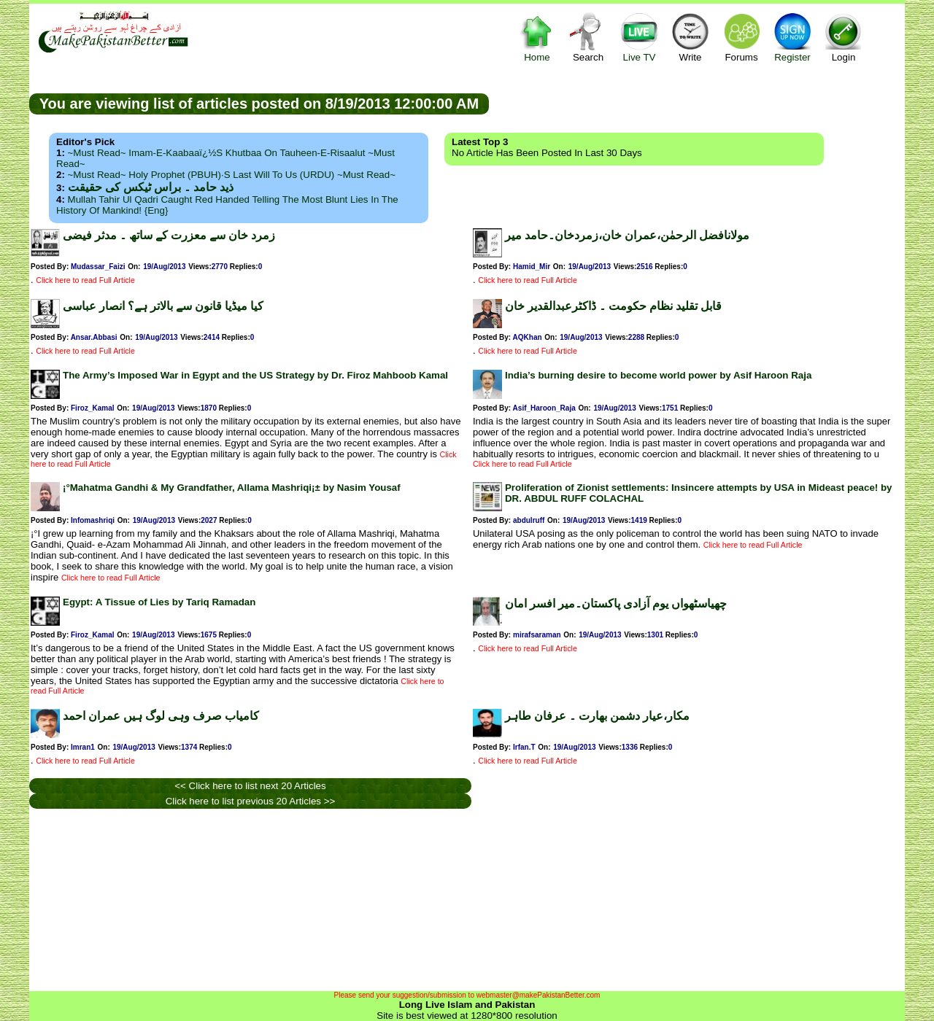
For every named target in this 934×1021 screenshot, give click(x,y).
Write (690, 37)
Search (588, 37)
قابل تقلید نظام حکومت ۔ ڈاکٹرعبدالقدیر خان (613, 306)
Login (843, 37)
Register (792, 37)
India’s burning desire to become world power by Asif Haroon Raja (658, 375)
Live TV (639, 37)
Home (537, 37)
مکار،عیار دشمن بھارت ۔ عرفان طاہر (597, 716)
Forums (741, 37)
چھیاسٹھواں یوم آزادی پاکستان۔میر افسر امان (616, 603)
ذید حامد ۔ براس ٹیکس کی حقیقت (151, 187)
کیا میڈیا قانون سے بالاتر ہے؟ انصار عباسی (163, 306)
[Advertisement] (697, 103)
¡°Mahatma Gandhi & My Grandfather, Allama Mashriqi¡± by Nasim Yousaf (232, 487)
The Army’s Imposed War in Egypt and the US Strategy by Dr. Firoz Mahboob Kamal (255, 375)
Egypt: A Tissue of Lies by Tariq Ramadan (159, 602)
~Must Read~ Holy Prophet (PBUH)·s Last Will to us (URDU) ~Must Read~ (231, 174)
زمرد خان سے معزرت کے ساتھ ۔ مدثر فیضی (169, 235)
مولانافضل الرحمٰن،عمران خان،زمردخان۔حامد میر (627, 235)
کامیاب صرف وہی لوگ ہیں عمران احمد (161, 716)
